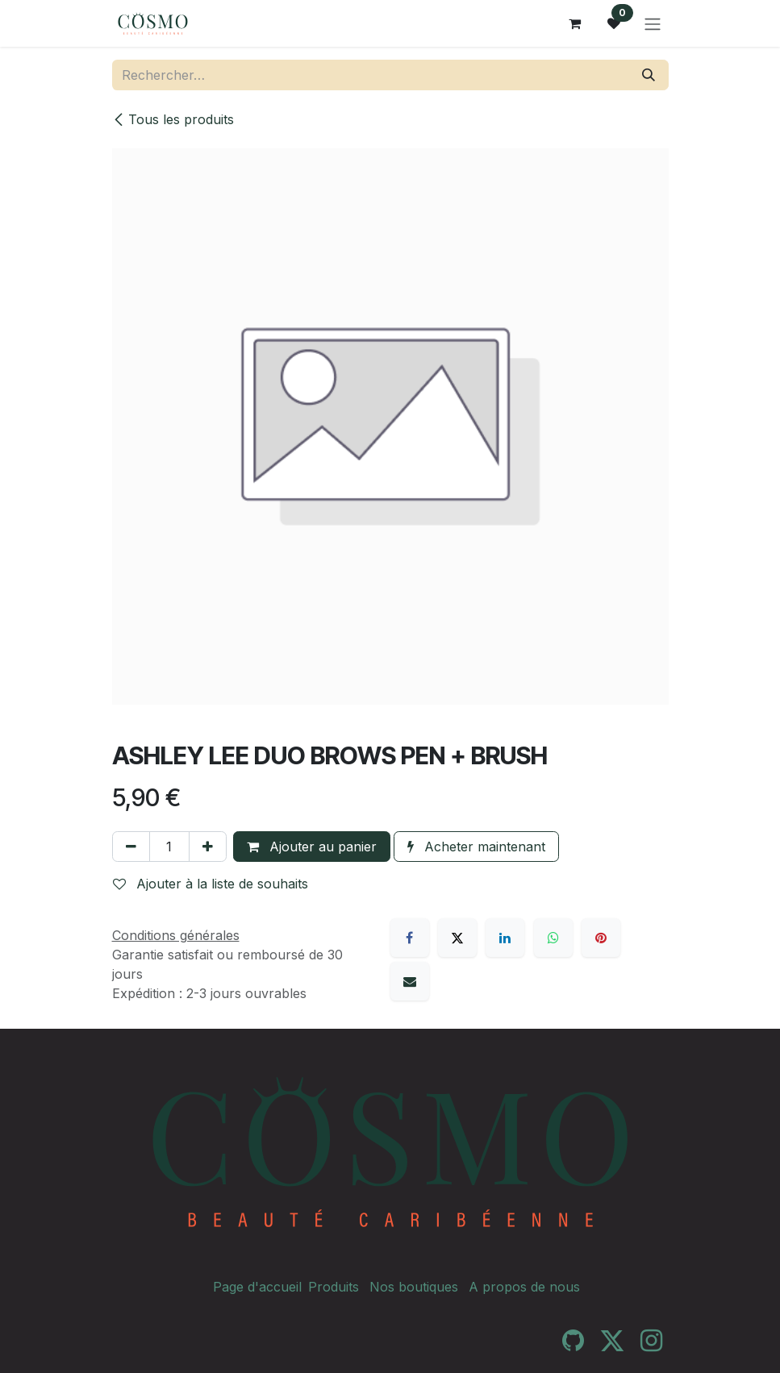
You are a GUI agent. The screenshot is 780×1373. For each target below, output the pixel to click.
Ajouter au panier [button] (312, 846)
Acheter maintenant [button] (476, 846)
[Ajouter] (208, 846)
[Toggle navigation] (652, 23)
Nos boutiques (413, 1287)
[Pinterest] (601, 937)
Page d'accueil (257, 1287)
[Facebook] (409, 937)
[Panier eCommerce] (575, 23)
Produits (333, 1287)
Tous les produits (173, 119)
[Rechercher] (648, 75)
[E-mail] (409, 981)
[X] (457, 937)
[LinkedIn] (505, 937)
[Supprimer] (131, 846)
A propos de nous (524, 1287)
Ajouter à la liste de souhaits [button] (210, 884)
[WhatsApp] (553, 937)
